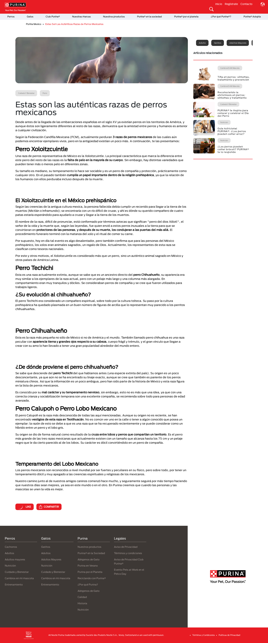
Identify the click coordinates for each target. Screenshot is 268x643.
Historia (82, 603)
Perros (11, 16)
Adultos (9, 553)
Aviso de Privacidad (125, 546)
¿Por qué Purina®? (221, 16)
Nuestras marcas (81, 16)
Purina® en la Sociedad (91, 553)
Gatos (30, 16)
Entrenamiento (14, 584)
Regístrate (231, 3)
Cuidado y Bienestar (17, 571)
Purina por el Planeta (90, 571)
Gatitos (217, 43)
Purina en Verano (88, 565)
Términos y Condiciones (203, 635)
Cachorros (11, 546)
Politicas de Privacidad (229, 635)
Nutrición (10, 565)
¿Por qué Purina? (88, 584)
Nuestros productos (114, 16)
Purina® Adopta (252, 16)
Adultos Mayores (51, 559)
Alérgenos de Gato (88, 559)
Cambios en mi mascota (19, 578)
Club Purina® (53, 16)
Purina (83, 538)
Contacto (246, 3)
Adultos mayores (237, 43)
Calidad (82, 597)
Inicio (218, 3)
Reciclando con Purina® (92, 578)
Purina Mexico (33, 24)
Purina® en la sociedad (149, 16)
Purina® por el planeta (186, 16)
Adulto (202, 43)
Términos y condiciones (128, 553)
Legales (120, 538)
